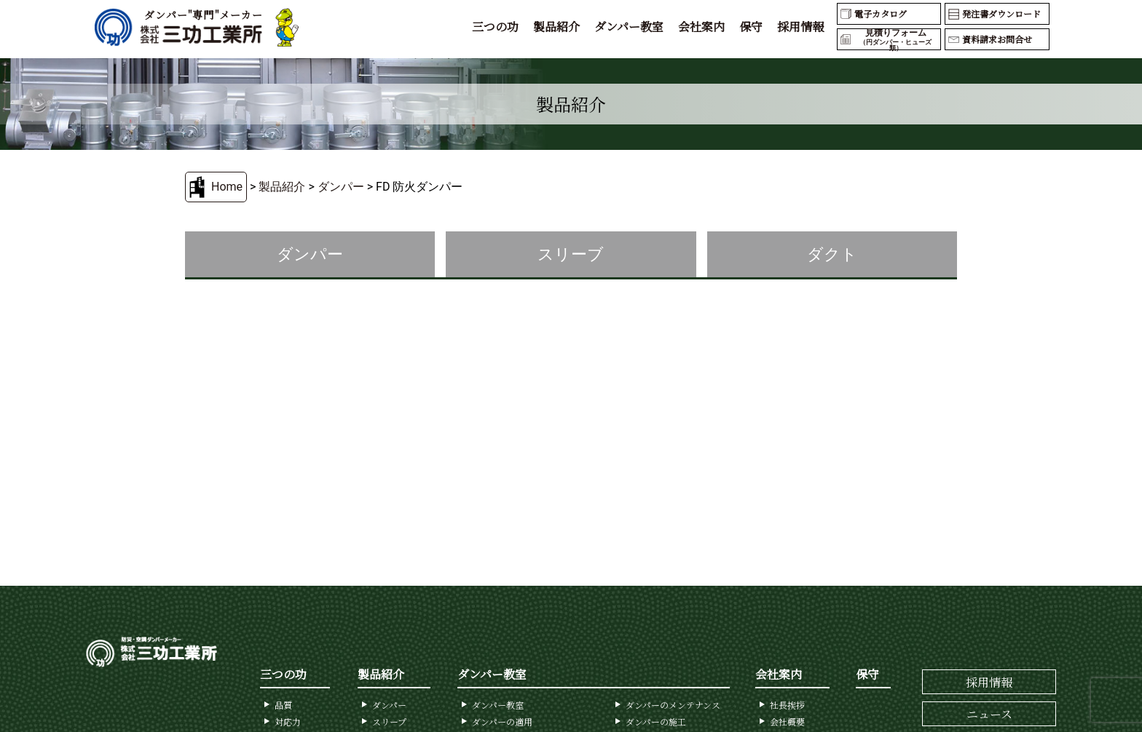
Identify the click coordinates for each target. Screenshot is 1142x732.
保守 (751, 26)
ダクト (832, 254)
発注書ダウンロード (1001, 13)
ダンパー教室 (628, 26)
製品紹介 (556, 26)
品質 (283, 705)
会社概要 (787, 721)
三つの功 (495, 26)
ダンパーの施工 (656, 721)
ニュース (989, 714)
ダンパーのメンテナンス (673, 705)
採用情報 (800, 26)
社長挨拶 (787, 705)
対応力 (288, 721)
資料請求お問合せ (997, 39)
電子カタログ (880, 13)
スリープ (389, 721)
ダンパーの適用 (502, 721)
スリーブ (570, 254)
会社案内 (701, 26)
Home (227, 187)
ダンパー (341, 187)
